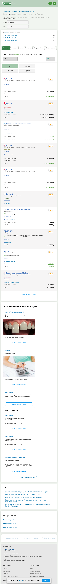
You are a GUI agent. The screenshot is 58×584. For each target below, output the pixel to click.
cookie (21, 580)
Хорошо (46, 580)
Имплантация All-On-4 (11, 37)
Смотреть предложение (19, 342)
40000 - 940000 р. (49, 96)
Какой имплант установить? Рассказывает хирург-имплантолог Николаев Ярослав (26, 500)
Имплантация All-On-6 (11, 40)
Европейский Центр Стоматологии (18, 124)
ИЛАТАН (9, 79)
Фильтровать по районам (30, 538)
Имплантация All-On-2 (11, 35)
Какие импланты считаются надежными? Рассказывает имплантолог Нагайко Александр (28, 505)
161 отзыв (6, 84)
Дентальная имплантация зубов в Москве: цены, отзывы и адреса (26, 492)
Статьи (31, 568)
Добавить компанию (35, 571)
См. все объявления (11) (29, 477)
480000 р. (51, 266)
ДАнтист (9, 103)
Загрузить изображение (35, 573)
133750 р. (51, 136)
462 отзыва (6, 279)
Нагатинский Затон (10, 219)
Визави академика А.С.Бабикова (18, 273)
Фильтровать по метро (11, 538)
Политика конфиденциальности (10, 576)
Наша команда (6, 571)
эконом (27, 66)
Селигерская (8, 179)
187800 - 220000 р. (49, 139)
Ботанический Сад (10, 261)
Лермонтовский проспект (12, 282)
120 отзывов (7, 200)
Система (7, 251)
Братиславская (9, 112)
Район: (5, 27)
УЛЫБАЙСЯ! (8, 231)
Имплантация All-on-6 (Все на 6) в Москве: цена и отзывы (24, 497)
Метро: (5, 22)
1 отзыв (5, 258)
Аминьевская (8, 133)
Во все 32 (9, 194)
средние (10, 71)
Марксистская (9, 88)
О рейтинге (5, 573)
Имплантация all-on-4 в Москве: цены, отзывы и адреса (23, 494)
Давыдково (8, 242)
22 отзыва (6, 239)
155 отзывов (7, 109)
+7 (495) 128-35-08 (9, 549)
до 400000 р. (50, 264)
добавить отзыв (8, 216)
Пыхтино (7, 203)
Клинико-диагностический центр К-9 (17, 209)
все (10, 66)
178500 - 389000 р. (49, 94)
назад (12, 32)
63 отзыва (6, 129)
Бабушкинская (9, 154)
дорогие (27, 71)
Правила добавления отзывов (37, 576)
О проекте (5, 568)
